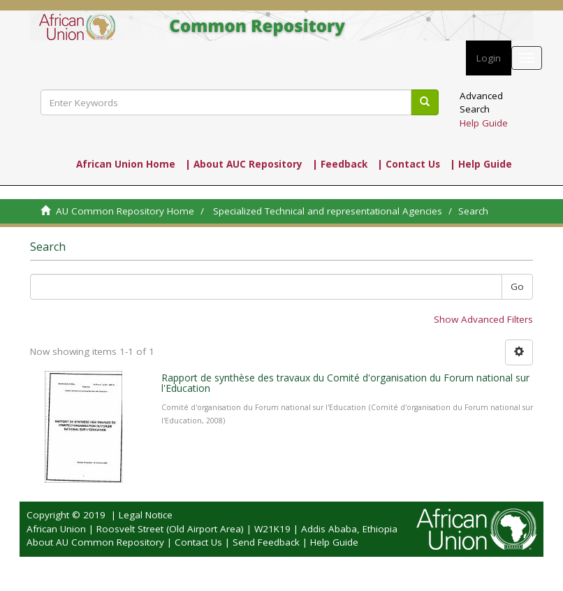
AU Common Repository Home (125, 211)
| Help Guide (481, 164)
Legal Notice (146, 515)
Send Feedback (266, 542)
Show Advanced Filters (483, 319)
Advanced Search (481, 102)
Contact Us (198, 542)
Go (517, 286)
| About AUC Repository (243, 164)
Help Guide (484, 123)
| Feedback (339, 164)
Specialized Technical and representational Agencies (327, 211)
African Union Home (125, 164)
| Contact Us (408, 164)
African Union (56, 529)
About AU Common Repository (95, 542)
